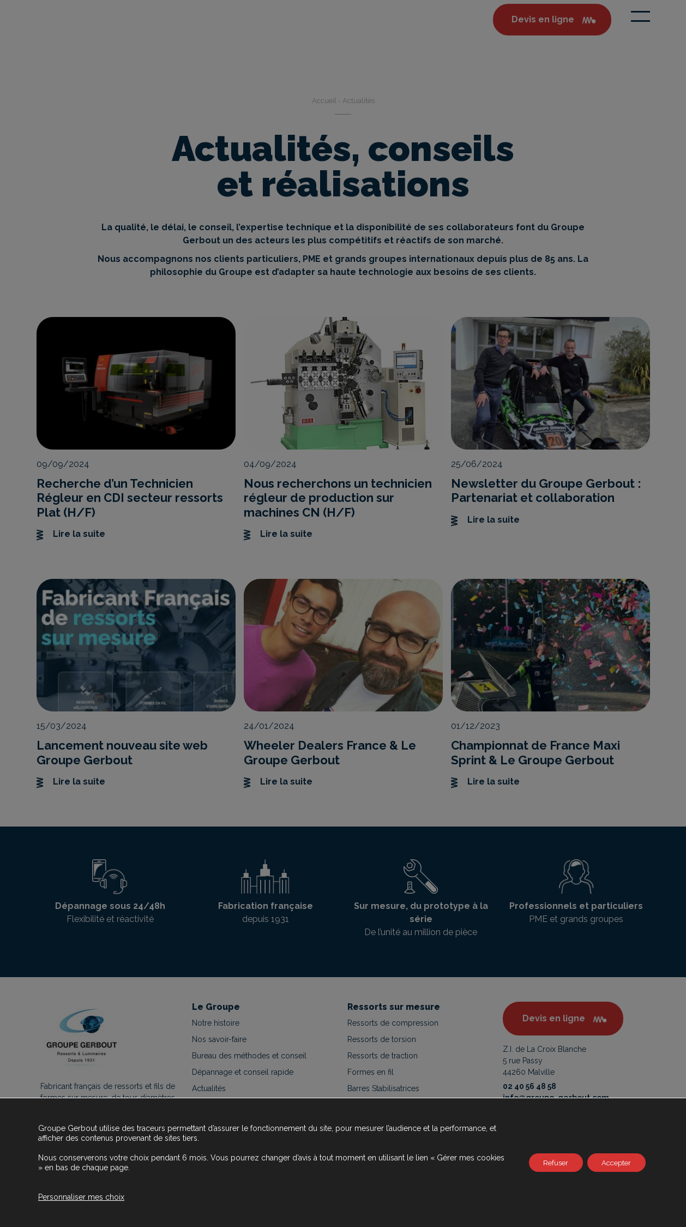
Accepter (613, 1162)
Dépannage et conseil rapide (242, 1072)
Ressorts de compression (392, 1023)
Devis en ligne (553, 1018)
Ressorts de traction (382, 1055)
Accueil (324, 101)
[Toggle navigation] (640, 16)
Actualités (209, 1088)
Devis (543, 19)
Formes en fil (370, 1072)
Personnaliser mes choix (81, 1197)
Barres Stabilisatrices (383, 1088)
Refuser (546, 1162)
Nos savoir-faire (219, 1039)
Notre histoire (215, 1023)
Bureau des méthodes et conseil (249, 1055)
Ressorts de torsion (381, 1039)
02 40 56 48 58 (529, 1086)
